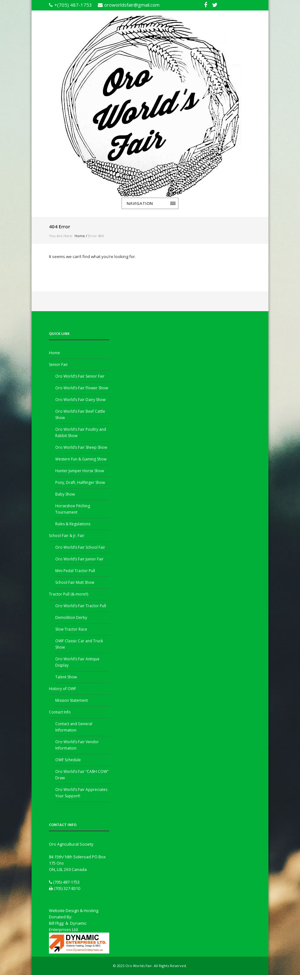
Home (80, 235)
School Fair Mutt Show (74, 582)
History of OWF (62, 688)
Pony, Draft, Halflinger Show (80, 482)
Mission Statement (71, 700)
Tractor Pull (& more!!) (68, 594)
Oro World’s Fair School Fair (80, 547)
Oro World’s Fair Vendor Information (77, 745)
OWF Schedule (68, 759)
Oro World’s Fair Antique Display (77, 662)
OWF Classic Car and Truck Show (79, 644)
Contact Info (60, 712)
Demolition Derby (71, 617)
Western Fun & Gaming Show (80, 459)
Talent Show (66, 677)
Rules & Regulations (72, 524)
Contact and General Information (73, 727)
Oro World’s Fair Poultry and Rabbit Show (80, 432)
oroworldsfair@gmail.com (131, 5)
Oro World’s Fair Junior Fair (79, 559)
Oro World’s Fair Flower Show (81, 388)
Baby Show (65, 494)
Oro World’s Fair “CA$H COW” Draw (81, 775)
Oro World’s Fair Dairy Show (80, 399)
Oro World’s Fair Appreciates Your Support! (81, 793)
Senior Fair (58, 364)
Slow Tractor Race (71, 629)
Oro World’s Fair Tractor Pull (80, 605)
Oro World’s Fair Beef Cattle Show (80, 414)
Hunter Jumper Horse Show (79, 470)
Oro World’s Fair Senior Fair (80, 376)
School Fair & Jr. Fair (66, 535)
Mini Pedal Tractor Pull (75, 570)
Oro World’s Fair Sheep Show (81, 447)
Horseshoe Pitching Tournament (72, 509)
